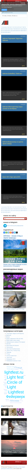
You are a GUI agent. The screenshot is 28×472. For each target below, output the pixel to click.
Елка (6, 387)
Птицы (8, 354)
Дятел (6, 386)
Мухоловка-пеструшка (12, 345)
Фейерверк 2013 (10, 359)
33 (23, 29)
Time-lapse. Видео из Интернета (15, 333)
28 (14, 29)
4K (5, 380)
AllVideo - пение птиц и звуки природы (12, 237)
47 (19, 30)
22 (5, 29)
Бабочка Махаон (7, 271)
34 (24, 29)
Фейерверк (15, 397)
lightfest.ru (13, 372)
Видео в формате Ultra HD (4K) (14, 338)
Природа (8, 352)
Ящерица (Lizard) (8, 290)
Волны (7, 399)
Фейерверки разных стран (13, 360)
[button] (5, 251)
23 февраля (16, 369)
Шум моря (5, 382)
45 (16, 30)
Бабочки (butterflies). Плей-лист (12, 73)
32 (21, 29)
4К (7, 392)
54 (5, 32)
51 (26, 30)
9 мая (5, 392)
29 (16, 29)
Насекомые (9, 347)
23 (6, 29)
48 (21, 30)
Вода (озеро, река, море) (13, 340)
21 (3, 29)
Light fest (15, 377)
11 (12, 27)
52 (1, 32)
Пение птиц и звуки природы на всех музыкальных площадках (15, 265)
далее (23, 65)
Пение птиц (11, 367)
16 (20, 27)
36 (1, 30)
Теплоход (21, 400)
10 (10, 27)
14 (17, 27)
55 (6, 32)
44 (14, 30)
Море (5, 383)
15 (18, 27)
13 (15, 27)
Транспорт (9, 357)
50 (24, 30)
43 (13, 30)
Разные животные (11, 355)
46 (18, 30)
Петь (5, 385)
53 (3, 32)
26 (11, 29)
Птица (18, 367)
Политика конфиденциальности (17, 4)
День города (8, 400)
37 (3, 30)
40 (8, 30)
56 (8, 32)
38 (5, 30)
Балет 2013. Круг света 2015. (12, 177)
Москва (8, 343)
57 (10, 32)
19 (25, 27)
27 (13, 29)
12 (13, 27)
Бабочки (8, 335)
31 (19, 29)
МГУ (5, 377)
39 (6, 30)
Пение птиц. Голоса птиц (13, 350)
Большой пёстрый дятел (17, 402)
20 (1, 29)
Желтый (5, 393)
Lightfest (16, 392)
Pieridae (11, 402)
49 (23, 30)
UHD (6, 391)
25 (10, 29)
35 (26, 29)
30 (18, 29)
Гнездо (5, 375)
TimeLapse (10, 369)
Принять (4, 9)
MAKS (25, 375)
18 (23, 27)
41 (10, 30)
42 (11, 30)
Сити (22, 369)
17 (21, 27)
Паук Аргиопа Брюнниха (13, 349)
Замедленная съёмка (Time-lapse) (15, 342)
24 (8, 29)
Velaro (21, 399)
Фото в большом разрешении (15, 225)
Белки (8, 337)
